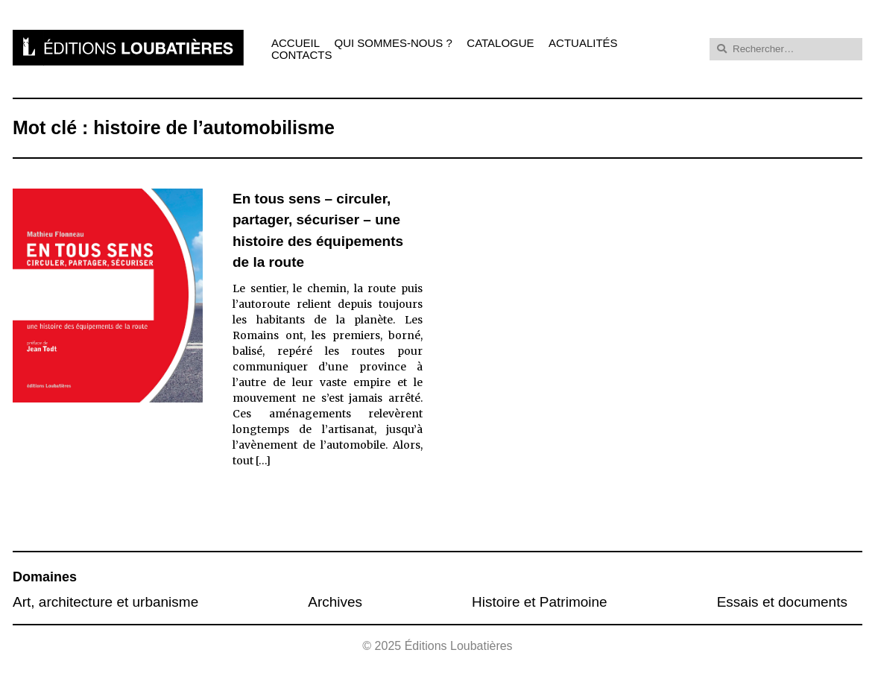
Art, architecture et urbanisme (105, 602)
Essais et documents (782, 602)
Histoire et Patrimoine (539, 602)
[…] (263, 460)
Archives (335, 602)
